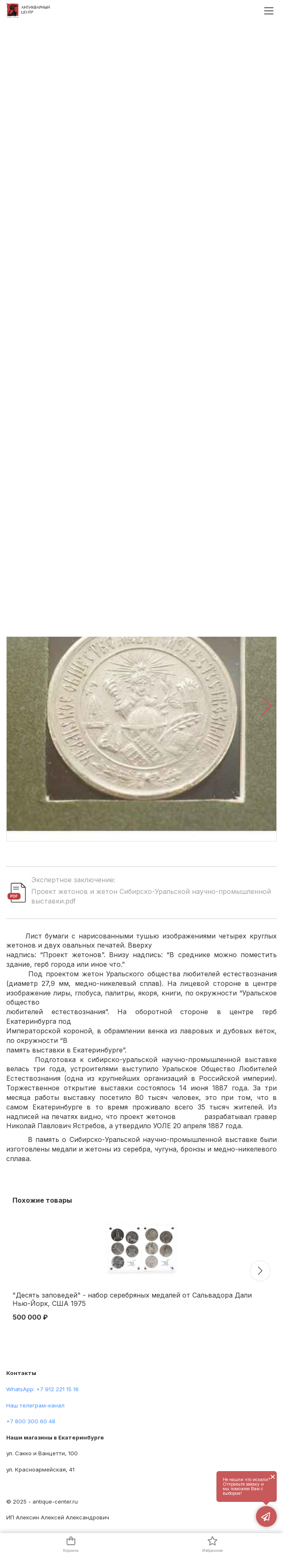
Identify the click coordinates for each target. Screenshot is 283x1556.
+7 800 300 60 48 (30, 1421)
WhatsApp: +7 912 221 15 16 (42, 1389)
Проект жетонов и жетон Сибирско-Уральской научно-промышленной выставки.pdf (151, 896)
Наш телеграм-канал (35, 1405)
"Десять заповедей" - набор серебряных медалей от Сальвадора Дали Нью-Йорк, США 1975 (132, 1299)
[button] (267, 706)
